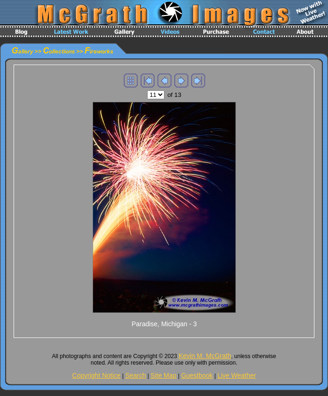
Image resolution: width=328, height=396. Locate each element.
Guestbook (197, 375)
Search (135, 375)
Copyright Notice (96, 375)
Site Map (163, 375)
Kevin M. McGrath (205, 355)
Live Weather (236, 375)
